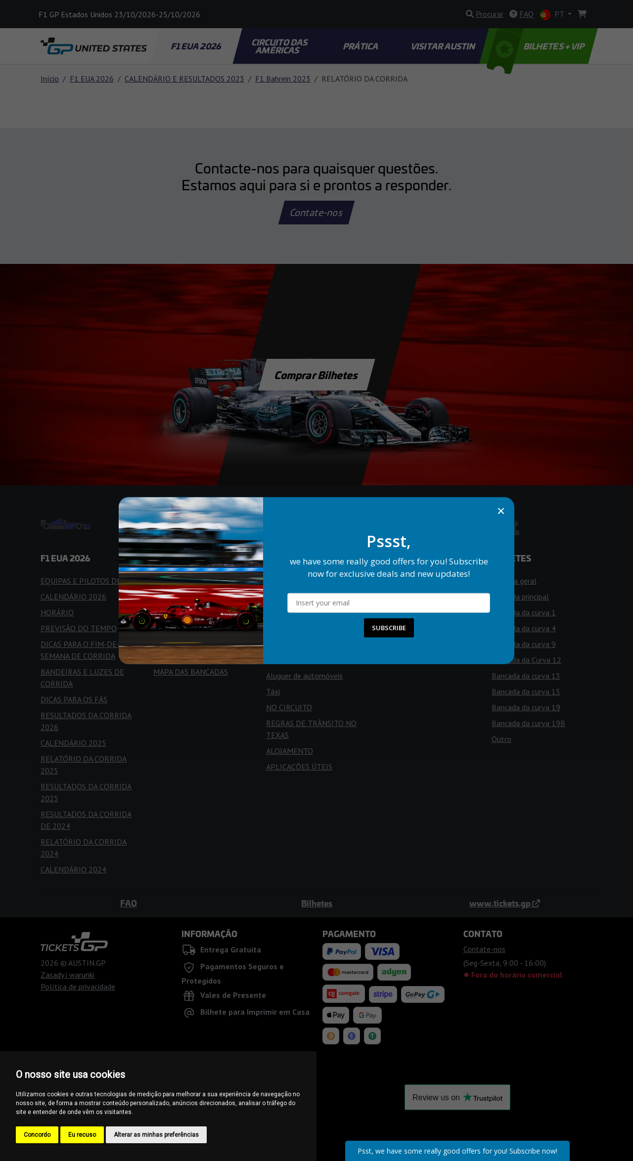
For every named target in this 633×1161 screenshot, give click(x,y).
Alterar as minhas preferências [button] (156, 1134)
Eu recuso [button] (82, 1134)
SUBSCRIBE (389, 627)
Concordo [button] (37, 1134)
